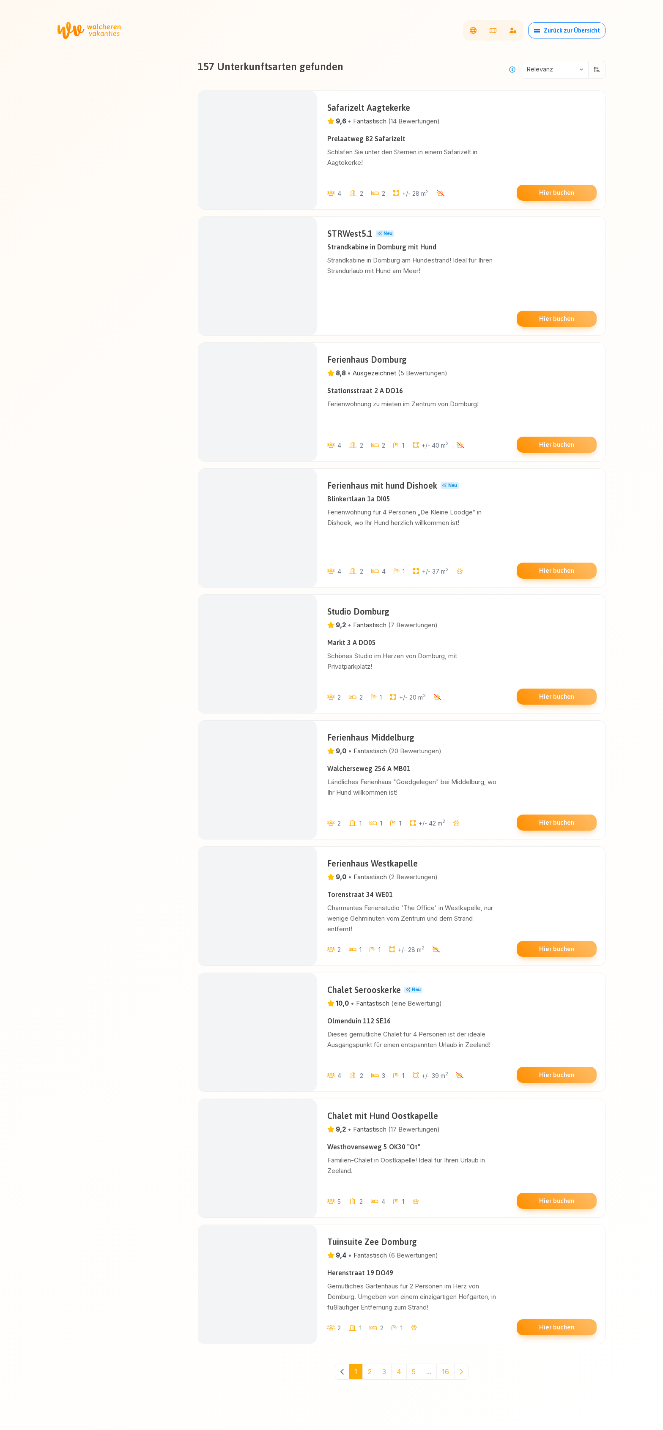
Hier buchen (556, 192)
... (428, 1371)
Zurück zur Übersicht (567, 30)
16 (445, 1371)
